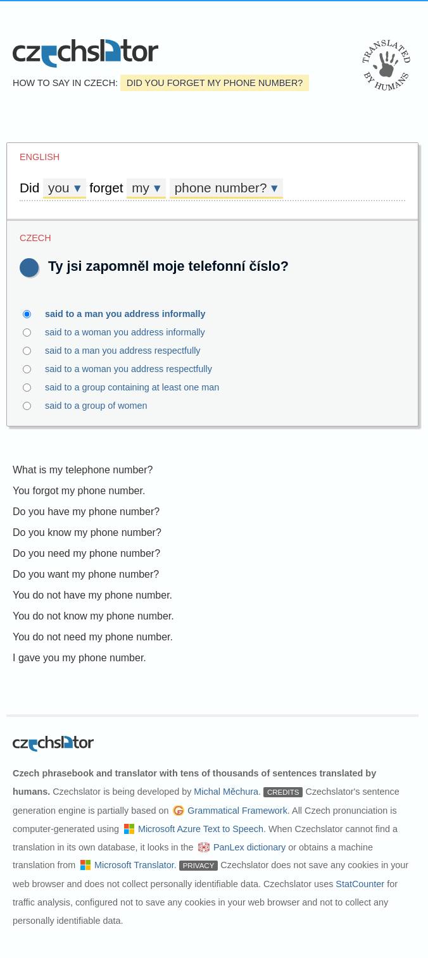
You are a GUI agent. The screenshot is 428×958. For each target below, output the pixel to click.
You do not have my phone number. (92, 595)
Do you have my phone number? (86, 511)
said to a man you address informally (132, 313)
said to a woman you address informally (132, 332)
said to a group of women (103, 405)
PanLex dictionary (249, 847)
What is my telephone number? (83, 469)
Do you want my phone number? (86, 574)
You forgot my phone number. (79, 490)
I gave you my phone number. (79, 657)
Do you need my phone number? (86, 553)
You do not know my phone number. (93, 616)
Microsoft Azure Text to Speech (200, 829)
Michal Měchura (226, 792)
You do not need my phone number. (93, 636)
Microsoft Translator (134, 865)
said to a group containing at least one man (139, 387)
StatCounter (360, 884)
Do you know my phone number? (87, 532)
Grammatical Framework (237, 811)
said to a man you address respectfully (130, 350)
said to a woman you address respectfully (136, 368)
